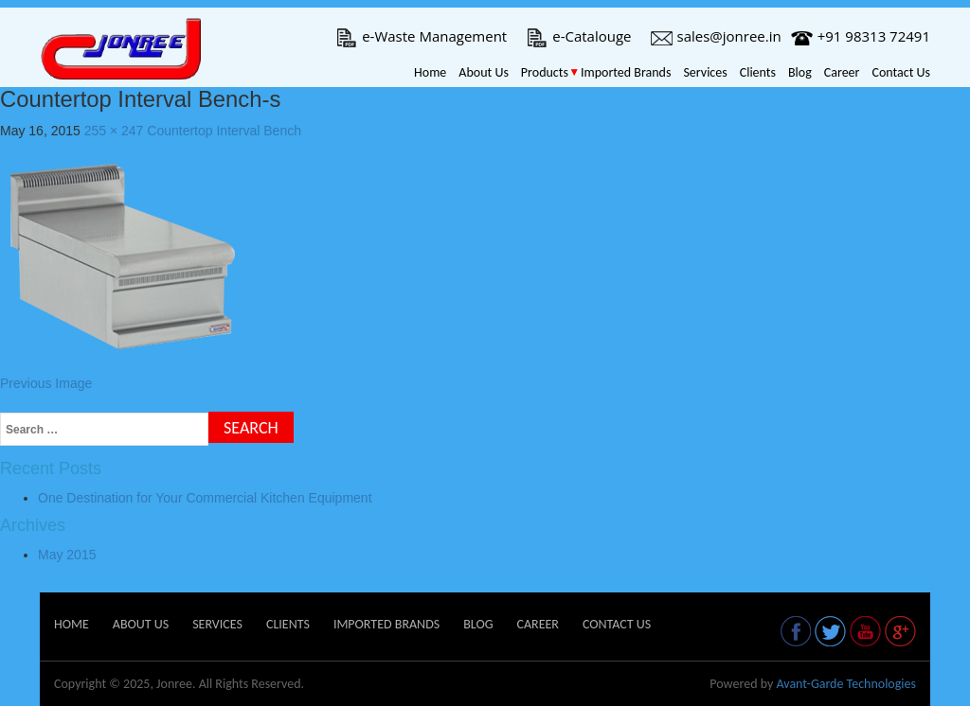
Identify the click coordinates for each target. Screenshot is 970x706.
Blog (800, 72)
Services (705, 72)
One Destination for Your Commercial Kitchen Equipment (205, 497)
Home (430, 72)
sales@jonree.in (716, 35)
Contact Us (900, 72)
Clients (758, 72)
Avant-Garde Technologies (846, 684)
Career (842, 72)
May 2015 (67, 554)
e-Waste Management (421, 35)
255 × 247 (114, 130)
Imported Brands (626, 72)
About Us (483, 72)
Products (544, 72)
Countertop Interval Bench (224, 130)
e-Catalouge (578, 35)
